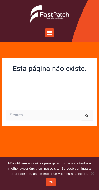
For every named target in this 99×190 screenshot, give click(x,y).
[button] (49, 32)
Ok (51, 182)
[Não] (92, 173)
